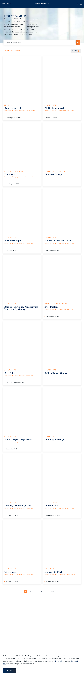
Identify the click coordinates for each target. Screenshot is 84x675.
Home (42, 4)
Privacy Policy (59, 661)
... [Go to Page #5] (47, 592)
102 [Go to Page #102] (52, 592)
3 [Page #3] (36, 592)
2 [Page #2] (30, 592)
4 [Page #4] (41, 592)
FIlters (74, 51)
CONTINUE (9, 670)
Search (78, 42)
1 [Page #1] (25, 592)
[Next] (58, 591)
